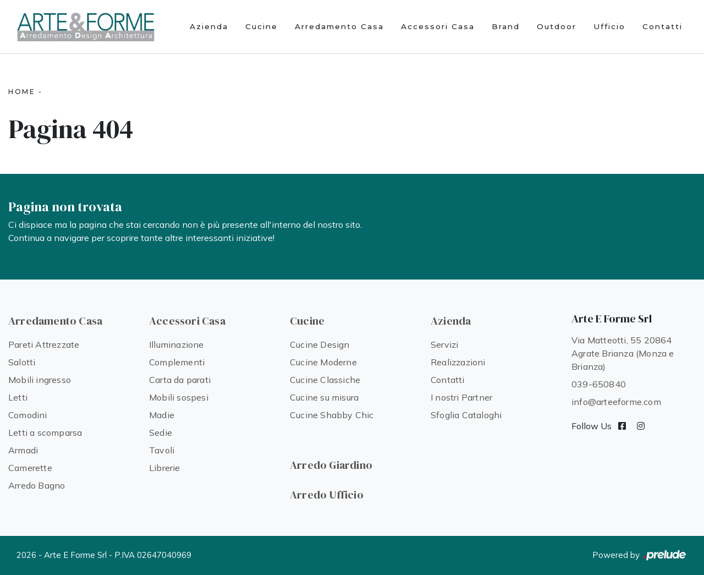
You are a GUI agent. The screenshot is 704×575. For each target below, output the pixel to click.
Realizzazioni (458, 362)
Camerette (30, 467)
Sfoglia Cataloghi (466, 414)
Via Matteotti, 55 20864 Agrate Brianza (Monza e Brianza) (622, 353)
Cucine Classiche (325, 379)
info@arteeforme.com (616, 401)
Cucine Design (320, 344)
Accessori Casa (438, 26)
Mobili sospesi (178, 397)
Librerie (164, 467)
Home (21, 91)
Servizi (444, 344)
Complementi (177, 362)
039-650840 (598, 384)
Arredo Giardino (331, 465)
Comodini (27, 414)
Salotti (21, 362)
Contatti (662, 26)
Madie (161, 414)
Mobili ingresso (39, 379)
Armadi (23, 450)
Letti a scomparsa (45, 432)
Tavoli (161, 450)
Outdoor (556, 26)
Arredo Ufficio (327, 494)
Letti (18, 397)
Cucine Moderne (323, 362)
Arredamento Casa (339, 26)
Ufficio (609, 26)
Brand (506, 26)
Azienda (209, 26)
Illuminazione (176, 344)
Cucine (261, 26)
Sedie (160, 432)
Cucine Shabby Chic (332, 414)
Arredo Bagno (36, 485)
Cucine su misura (324, 397)
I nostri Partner (461, 397)
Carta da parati (180, 379)
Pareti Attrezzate (43, 344)
